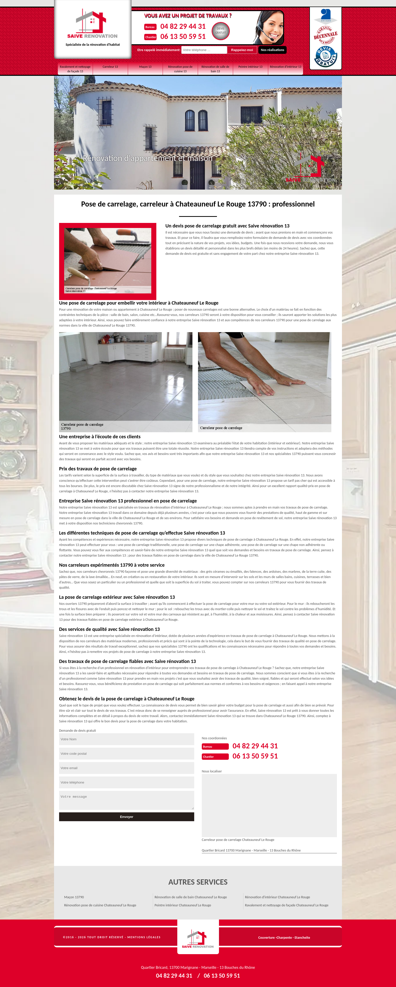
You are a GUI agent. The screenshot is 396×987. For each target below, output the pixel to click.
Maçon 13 (145, 66)
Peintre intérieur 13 (250, 66)
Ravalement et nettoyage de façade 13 (75, 69)
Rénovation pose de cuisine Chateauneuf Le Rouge (100, 905)
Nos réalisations (272, 50)
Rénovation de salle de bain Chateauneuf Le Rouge (191, 897)
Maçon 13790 (74, 897)
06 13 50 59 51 (183, 36)
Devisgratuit (220, 30)
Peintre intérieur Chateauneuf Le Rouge (183, 905)
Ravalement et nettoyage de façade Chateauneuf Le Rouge (287, 905)
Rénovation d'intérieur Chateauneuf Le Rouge (277, 897)
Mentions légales (144, 937)
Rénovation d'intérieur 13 (285, 66)
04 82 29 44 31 (183, 26)
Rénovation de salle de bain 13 (215, 69)
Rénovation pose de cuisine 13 (180, 69)
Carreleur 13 (110, 66)
